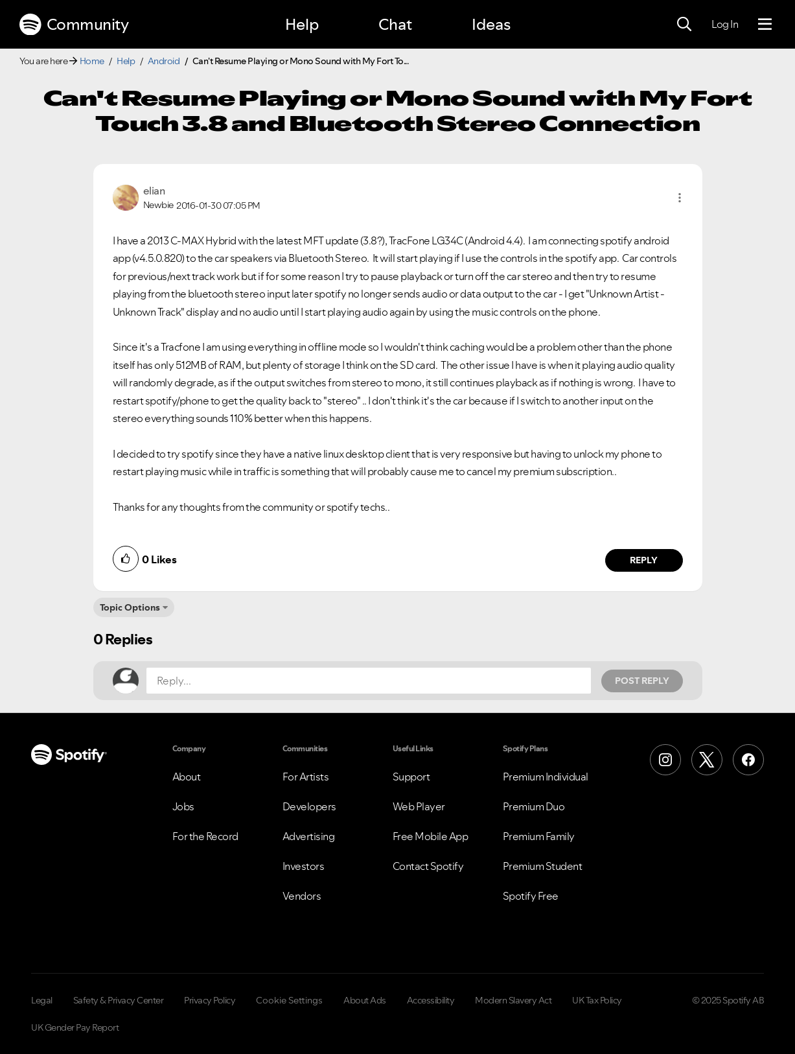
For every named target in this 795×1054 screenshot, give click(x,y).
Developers (309, 806)
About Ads (364, 1000)
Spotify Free (531, 896)
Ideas (491, 24)
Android (164, 60)
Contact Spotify (428, 866)
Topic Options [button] (130, 607)
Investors (303, 866)
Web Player (419, 806)
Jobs (183, 806)
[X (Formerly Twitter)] (706, 759)
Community (73, 25)
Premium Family (539, 836)
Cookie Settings (289, 1000)
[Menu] (765, 25)
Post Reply (642, 680)
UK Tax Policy (597, 1000)
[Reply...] (368, 681)
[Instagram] (665, 759)
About (186, 776)
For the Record (205, 836)
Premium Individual (545, 776)
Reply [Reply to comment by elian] (644, 560)
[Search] (684, 24)
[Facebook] (748, 759)
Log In (724, 24)
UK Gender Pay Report (75, 1027)
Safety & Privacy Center (118, 1000)
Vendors (301, 896)
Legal (41, 1000)
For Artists (305, 776)
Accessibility (431, 1000)
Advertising (308, 836)
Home (92, 60)
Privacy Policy (209, 1000)
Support (411, 776)
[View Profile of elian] (154, 190)
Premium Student (542, 866)
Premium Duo (534, 806)
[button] (679, 197)
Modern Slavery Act (513, 1000)
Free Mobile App (430, 836)
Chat (395, 24)
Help (302, 24)
